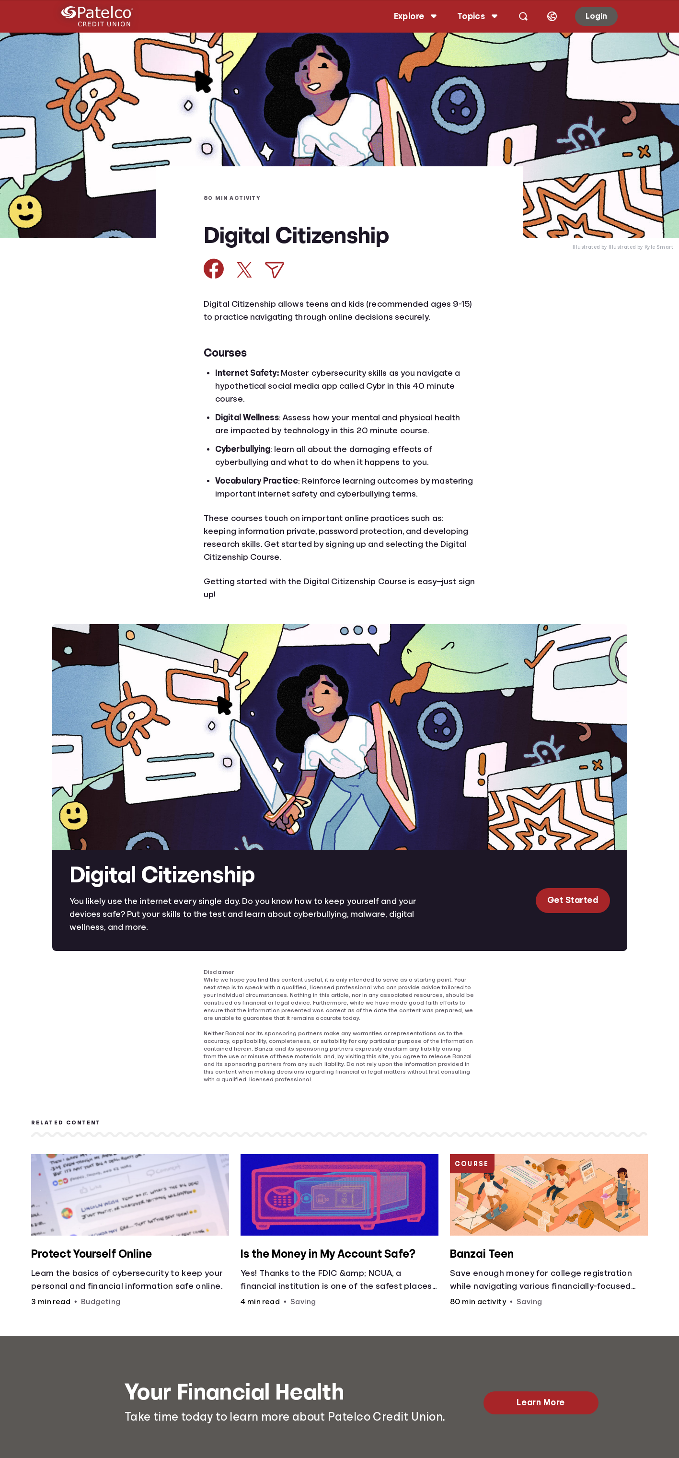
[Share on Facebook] (214, 268)
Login (588, 16)
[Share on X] (244, 269)
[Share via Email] (275, 270)
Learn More (540, 1402)
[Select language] (544, 16)
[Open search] (515, 16)
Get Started (572, 900)
